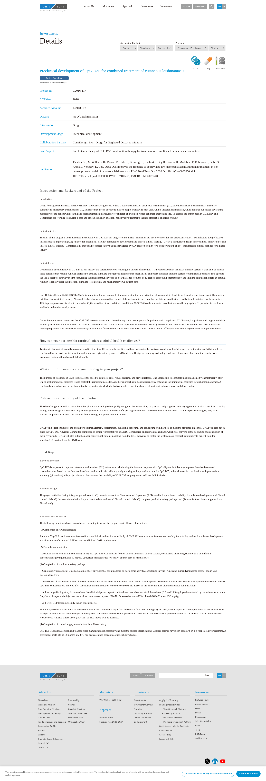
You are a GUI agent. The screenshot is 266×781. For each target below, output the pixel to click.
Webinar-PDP (201, 738)
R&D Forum (200, 734)
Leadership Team (75, 717)
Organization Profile (47, 726)
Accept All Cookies (248, 773)
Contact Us (43, 747)
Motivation (108, 6)
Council (71, 704)
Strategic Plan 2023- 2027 (111, 722)
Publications (200, 717)
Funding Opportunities (169, 704)
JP (224, 6)
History (41, 730)
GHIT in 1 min (44, 717)
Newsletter (200, 6)
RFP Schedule (165, 730)
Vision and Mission (46, 704)
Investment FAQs (166, 739)
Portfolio (138, 709)
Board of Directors (76, 709)
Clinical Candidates (142, 717)
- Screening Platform (171, 713)
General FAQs (44, 743)
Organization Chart (76, 722)
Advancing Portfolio (143, 713)
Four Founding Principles (49, 709)
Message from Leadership (49, 713)
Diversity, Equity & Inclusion (50, 739)
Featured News (201, 700)
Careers (41, 734)
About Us (89, 6)
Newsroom (166, 6)
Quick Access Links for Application (174, 726)
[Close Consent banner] (263, 769)
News (197, 708)
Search (208, 675)
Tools (197, 730)
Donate (186, 6)
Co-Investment (140, 722)
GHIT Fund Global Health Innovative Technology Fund (53, 8)
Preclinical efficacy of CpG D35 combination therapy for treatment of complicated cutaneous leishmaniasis (136, 151)
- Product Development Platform (176, 722)
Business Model (106, 717)
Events (198, 712)
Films (197, 725)
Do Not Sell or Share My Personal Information (208, 773)
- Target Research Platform (174, 709)
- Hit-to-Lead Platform (172, 717)
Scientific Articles (203, 721)
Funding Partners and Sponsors (52, 722)
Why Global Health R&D (110, 700)
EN (219, 6)
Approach (127, 6)
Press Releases (201, 704)
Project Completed (54, 78)
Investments (147, 6)
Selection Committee (77, 713)
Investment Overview (143, 704)
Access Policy (165, 734)
